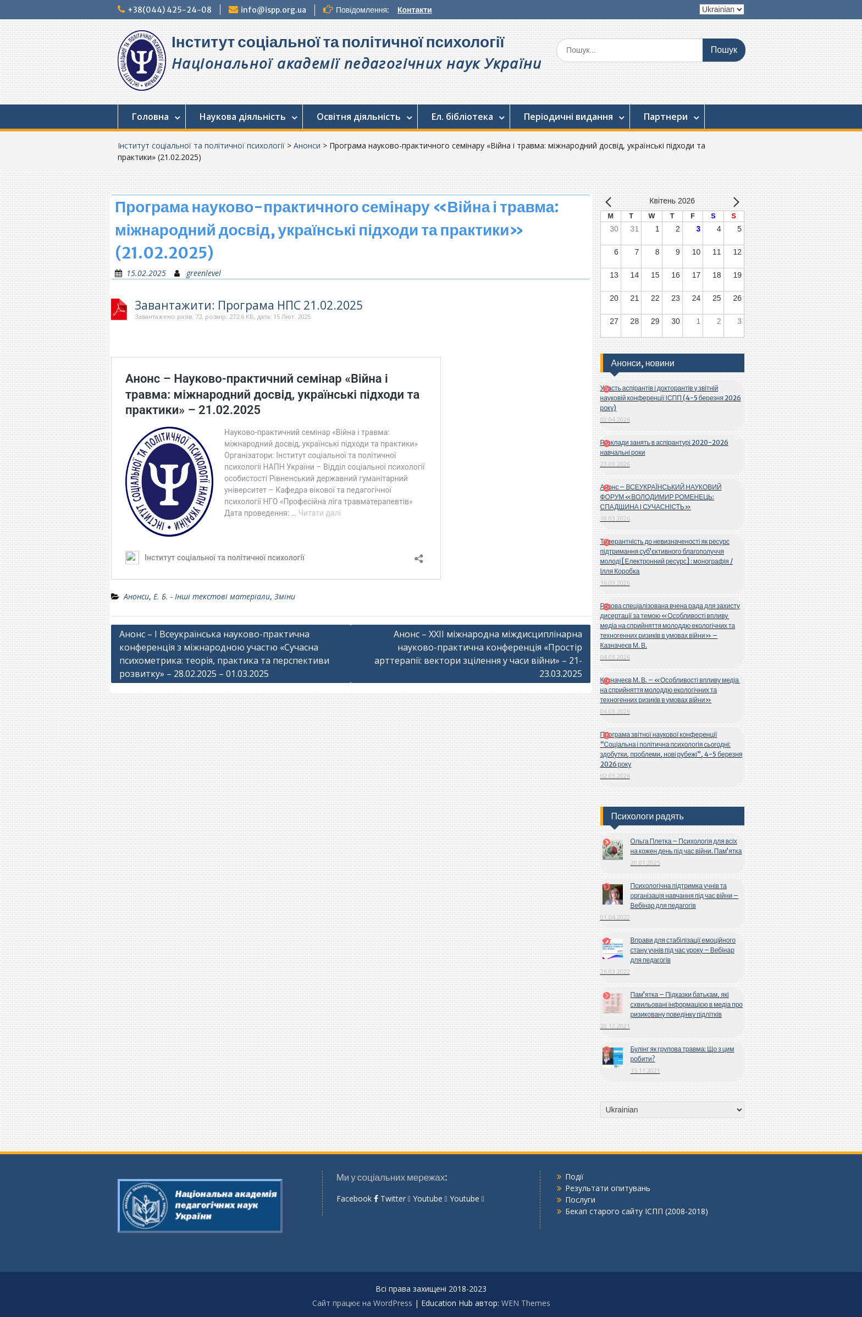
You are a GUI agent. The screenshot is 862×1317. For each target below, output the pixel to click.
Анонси (307, 145)
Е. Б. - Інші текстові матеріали (211, 596)
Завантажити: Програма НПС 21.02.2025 (249, 305)
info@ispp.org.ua (273, 10)
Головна (150, 117)
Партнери (666, 117)
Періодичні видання (568, 117)
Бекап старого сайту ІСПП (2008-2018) (636, 1211)
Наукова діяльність (243, 117)
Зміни (284, 596)
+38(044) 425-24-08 (170, 10)
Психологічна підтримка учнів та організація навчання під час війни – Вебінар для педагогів (685, 895)
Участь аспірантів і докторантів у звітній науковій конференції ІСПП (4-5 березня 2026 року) (670, 398)
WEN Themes (525, 1303)
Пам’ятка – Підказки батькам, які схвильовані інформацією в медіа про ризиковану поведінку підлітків (687, 1004)
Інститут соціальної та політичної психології (338, 42)
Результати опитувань (607, 1188)
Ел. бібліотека (462, 117)
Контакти (414, 10)
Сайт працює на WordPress (362, 1303)
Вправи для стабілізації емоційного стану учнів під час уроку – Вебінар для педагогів (683, 950)
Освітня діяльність (359, 117)
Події (574, 1176)
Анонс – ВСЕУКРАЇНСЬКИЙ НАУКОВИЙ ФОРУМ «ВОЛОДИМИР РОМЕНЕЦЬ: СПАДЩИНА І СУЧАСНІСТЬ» (661, 497)
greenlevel (203, 273)
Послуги (580, 1199)
